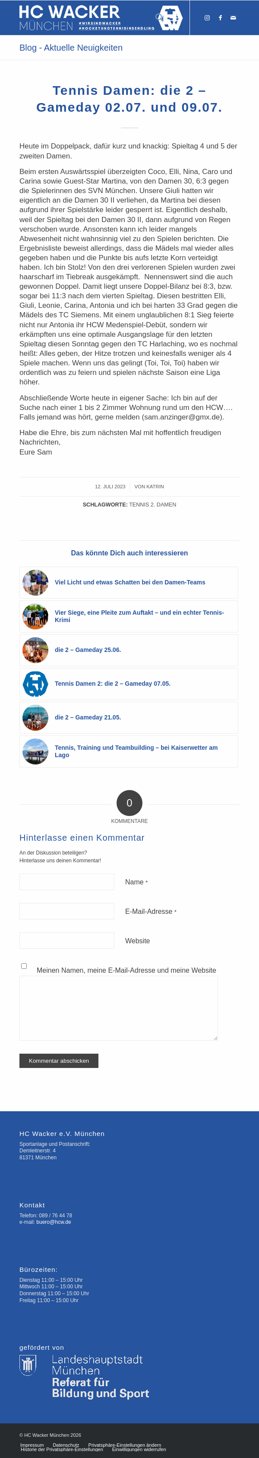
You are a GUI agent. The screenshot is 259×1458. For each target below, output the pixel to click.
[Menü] (174, 17)
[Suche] (155, 17)
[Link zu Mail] (233, 17)
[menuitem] (155, 17)
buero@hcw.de (53, 1222)
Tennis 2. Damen (152, 505)
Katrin (155, 486)
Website (137, 941)
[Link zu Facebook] (220, 17)
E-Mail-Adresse (151, 911)
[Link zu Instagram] (207, 17)
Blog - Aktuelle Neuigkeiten (71, 47)
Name (136, 882)
